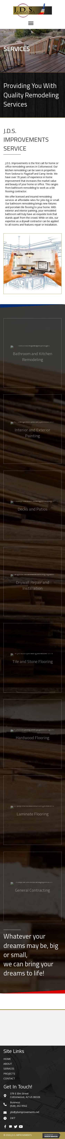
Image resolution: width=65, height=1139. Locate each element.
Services (8, 1068)
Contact (9, 1078)
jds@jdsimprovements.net (24, 1112)
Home (7, 1059)
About (7, 1063)
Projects (9, 1073)
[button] (5, 1126)
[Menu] (31, 23)
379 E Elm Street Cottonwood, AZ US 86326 (25, 1095)
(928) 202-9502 (18, 1105)
